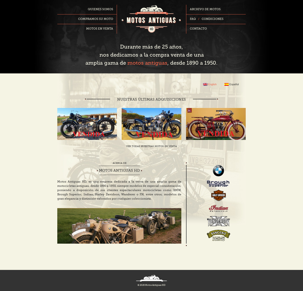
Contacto (198, 28)
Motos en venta (99, 28)
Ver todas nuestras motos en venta (151, 146)
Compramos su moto (95, 19)
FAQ (193, 19)
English (210, 84)
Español (231, 84)
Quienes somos (100, 9)
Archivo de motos (205, 9)
